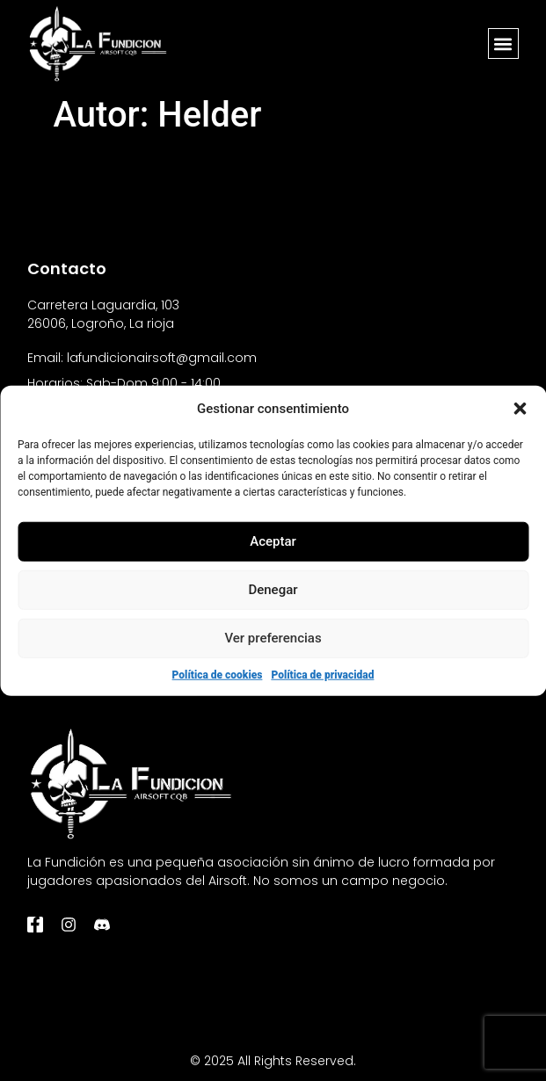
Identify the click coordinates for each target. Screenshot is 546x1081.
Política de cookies (217, 674)
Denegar (272, 590)
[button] (519, 408)
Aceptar (273, 541)
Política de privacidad (322, 674)
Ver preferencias (272, 638)
